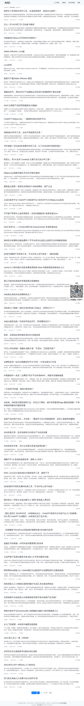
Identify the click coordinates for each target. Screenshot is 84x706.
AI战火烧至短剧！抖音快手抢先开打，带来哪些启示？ (27, 321)
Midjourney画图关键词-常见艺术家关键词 (22, 173)
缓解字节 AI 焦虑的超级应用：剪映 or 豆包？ (23, 459)
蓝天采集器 (71, 2)
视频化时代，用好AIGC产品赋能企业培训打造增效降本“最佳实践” (32, 92)
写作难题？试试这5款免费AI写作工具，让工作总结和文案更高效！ (33, 146)
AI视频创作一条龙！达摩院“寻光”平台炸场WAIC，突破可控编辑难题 (33, 375)
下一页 (45, 692)
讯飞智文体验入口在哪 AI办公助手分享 (21, 678)
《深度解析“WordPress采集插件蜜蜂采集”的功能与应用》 (29, 530)
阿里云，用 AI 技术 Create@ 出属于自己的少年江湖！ (27, 159)
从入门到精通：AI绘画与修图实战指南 (20, 624)
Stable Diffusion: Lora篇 (14, 51)
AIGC (5, 33)
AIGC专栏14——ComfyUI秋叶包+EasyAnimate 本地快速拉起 (30, 227)
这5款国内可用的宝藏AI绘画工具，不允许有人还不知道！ (29, 486)
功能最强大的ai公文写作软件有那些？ (20, 38)
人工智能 (56, 2)
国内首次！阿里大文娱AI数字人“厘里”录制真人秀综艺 (27, 500)
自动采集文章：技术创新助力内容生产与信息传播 (25, 432)
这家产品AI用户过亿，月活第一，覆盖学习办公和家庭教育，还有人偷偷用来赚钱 (39, 419)
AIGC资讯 (12, 7)
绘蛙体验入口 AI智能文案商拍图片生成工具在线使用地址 (28, 584)
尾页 (50, 692)
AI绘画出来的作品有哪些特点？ (17, 294)
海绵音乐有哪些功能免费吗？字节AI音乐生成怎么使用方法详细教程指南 (35, 240)
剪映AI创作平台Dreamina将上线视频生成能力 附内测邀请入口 (31, 611)
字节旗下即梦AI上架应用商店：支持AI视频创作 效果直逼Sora (31, 213)
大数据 (64, 2)
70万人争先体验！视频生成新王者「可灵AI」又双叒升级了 (29, 348)
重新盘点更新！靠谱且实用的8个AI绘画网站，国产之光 (28, 186)
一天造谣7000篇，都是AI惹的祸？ (19, 389)
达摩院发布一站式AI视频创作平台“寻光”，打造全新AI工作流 (30, 362)
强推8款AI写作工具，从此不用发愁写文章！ (23, 132)
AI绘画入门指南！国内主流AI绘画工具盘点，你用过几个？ (29, 308)
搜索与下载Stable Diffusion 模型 (18, 78)
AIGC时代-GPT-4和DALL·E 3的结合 (19, 665)
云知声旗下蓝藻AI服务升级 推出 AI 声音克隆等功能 (26, 557)
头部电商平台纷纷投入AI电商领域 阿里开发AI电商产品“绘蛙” (30, 597)
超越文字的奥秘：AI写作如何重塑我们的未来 (23, 543)
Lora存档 (8, 65)
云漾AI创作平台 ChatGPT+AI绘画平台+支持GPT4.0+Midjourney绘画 (34, 200)
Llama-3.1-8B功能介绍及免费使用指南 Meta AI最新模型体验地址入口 (34, 267)
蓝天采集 (39, 705)
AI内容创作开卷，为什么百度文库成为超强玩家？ (25, 446)
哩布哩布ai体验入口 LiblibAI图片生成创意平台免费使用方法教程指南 (34, 570)
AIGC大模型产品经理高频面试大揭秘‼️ (20, 105)
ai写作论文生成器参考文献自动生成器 (20, 651)
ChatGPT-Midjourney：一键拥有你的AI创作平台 (25, 119)
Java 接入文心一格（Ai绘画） (17, 638)
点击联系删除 (63, 703)
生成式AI (6, 19)
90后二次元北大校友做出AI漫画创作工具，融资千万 (26, 473)
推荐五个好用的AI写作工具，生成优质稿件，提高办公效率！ (30, 11)
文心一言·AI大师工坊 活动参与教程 (19, 24)
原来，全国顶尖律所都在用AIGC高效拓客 (22, 335)
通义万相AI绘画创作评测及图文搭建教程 (21, 281)
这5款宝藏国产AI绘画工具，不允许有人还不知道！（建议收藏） (32, 254)
